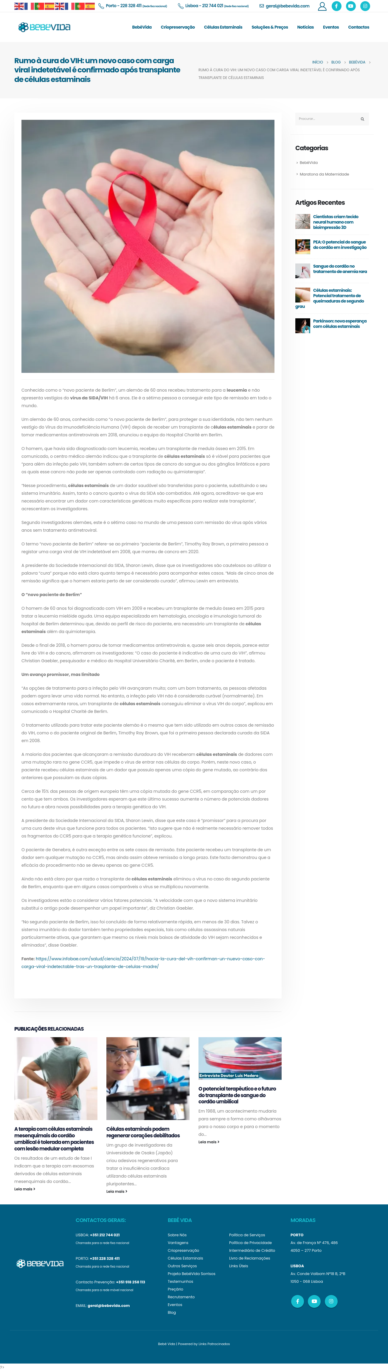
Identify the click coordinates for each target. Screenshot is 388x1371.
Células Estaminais (223, 27)
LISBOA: (82, 1234)
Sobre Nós (177, 1234)
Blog (172, 1312)
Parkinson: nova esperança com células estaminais (340, 324)
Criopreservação (178, 27)
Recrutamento (181, 1296)
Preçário (175, 1289)
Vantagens (178, 1242)
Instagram (331, 1301)
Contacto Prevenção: (95, 1282)
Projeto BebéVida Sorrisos (191, 1273)
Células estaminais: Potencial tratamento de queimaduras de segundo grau (329, 299)
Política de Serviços (247, 1234)
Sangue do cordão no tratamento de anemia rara (340, 269)
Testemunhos (180, 1281)
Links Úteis (238, 1265)
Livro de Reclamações (249, 1258)
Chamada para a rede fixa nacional (102, 1243)
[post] (302, 221)
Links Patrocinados (214, 1343)
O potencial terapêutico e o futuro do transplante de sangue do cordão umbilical (237, 1095)
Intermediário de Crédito (252, 1250)
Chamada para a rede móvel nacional (104, 1290)
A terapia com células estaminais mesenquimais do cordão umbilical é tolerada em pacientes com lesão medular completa (54, 1138)
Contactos (358, 27)
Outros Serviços (182, 1265)
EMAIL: (81, 1305)
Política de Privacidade (250, 1242)
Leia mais (24, 1189)
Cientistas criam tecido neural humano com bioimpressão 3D (335, 222)
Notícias (305, 27)
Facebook (297, 1301)
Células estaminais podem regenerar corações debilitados (143, 1132)
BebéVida (141, 27)
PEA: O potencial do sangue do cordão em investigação (340, 245)
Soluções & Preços (270, 27)
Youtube (314, 1301)
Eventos (331, 27)
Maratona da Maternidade (325, 174)
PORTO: (82, 1258)
